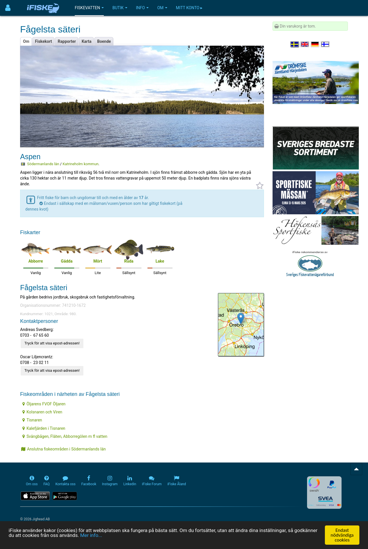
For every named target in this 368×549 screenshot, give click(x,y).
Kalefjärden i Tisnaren (43, 428)
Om (162, 7)
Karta (86, 41)
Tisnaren (32, 420)
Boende (104, 41)
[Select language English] (305, 44)
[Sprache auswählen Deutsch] (315, 44)
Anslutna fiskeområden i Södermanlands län (63, 449)
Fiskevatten (89, 7)
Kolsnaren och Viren (42, 412)
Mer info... (91, 535)
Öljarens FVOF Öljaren (44, 404)
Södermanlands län (43, 164)
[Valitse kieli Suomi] (325, 44)
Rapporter (67, 41)
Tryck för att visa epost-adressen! (52, 343)
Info (142, 7)
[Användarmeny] (8, 8)
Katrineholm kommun (81, 164)
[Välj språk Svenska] (295, 44)
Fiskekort (43, 41)
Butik (119, 7)
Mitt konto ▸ (189, 7)
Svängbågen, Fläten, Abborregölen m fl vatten (64, 436)
